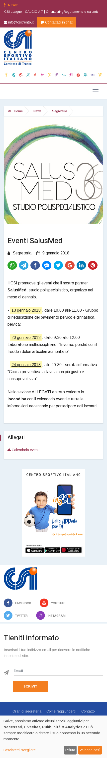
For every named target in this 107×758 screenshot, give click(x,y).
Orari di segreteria (26, 711)
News (37, 111)
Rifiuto (70, 750)
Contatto (88, 711)
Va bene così (90, 750)
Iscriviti (30, 686)
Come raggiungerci (61, 711)
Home (15, 111)
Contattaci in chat (57, 22)
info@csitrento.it (19, 22)
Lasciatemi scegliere (19, 750)
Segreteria (59, 111)
